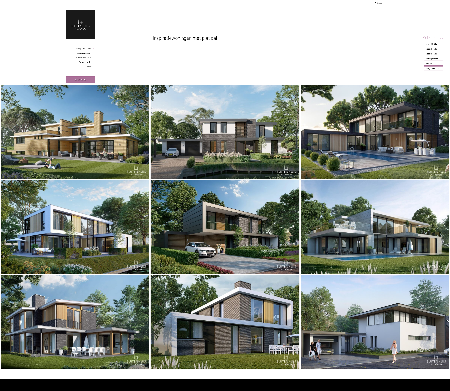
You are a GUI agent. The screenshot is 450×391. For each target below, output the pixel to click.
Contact (379, 3)
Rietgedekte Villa (433, 68)
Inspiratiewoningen (84, 53)
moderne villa (432, 63)
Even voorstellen (85, 62)
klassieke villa (431, 49)
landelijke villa (432, 58)
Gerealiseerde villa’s (83, 58)
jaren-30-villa (431, 44)
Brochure (80, 79)
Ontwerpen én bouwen (83, 49)
